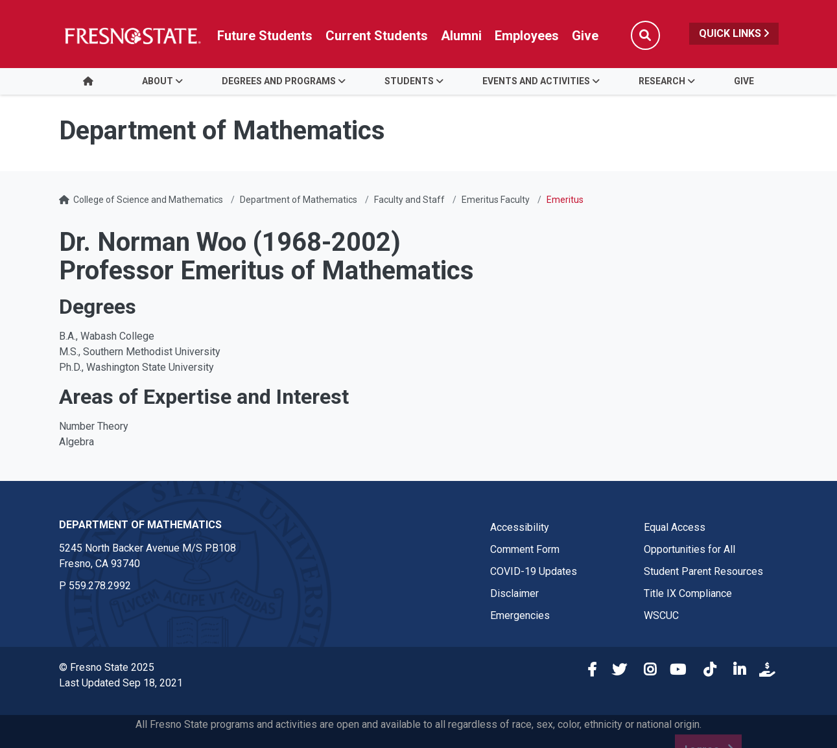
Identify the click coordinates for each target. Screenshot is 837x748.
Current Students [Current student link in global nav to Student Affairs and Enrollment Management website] (376, 35)
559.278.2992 (100, 585)
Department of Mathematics (298, 199)
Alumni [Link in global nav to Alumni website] (461, 35)
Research (662, 81)
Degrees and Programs (279, 81)
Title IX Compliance (688, 593)
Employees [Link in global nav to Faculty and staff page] (527, 35)
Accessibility (519, 527)
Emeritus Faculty (496, 199)
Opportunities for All (689, 549)
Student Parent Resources (703, 571)
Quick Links (734, 33)
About (157, 81)
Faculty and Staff (409, 199)
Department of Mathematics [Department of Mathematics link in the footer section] (140, 525)
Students (409, 81)
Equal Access (674, 527)
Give (744, 81)
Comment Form (525, 549)
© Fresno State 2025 (106, 667)
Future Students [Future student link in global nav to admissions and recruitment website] (264, 35)
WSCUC (661, 615)
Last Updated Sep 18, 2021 (121, 683)
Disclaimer (514, 593)
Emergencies (520, 615)
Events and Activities (536, 81)
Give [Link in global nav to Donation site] (585, 35)
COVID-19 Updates (533, 571)
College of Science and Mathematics (148, 199)
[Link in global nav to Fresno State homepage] (132, 35)
